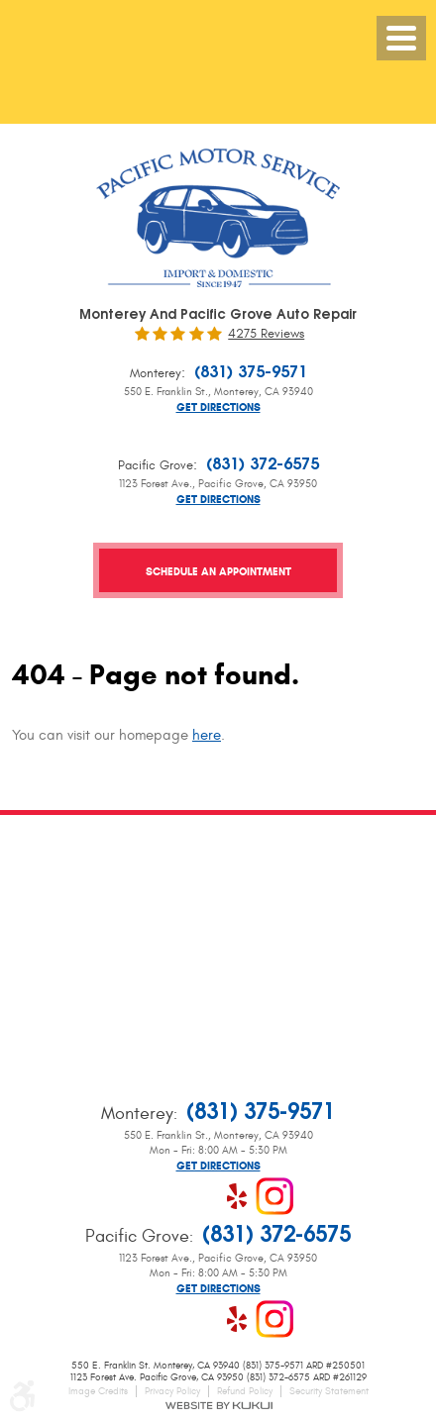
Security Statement (329, 1391)
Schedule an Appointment (218, 571)
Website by (218, 1405)
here (206, 735)
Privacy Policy (172, 1391)
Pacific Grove (155, 465)
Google (199, 1196)
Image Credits (98, 1391)
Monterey (155, 373)
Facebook (161, 1196)
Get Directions (218, 407)
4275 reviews (266, 334)
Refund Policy (244, 1391)
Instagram (274, 1196)
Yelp (237, 1196)
